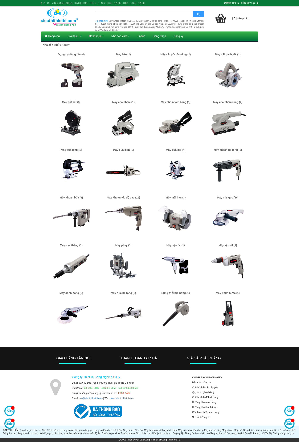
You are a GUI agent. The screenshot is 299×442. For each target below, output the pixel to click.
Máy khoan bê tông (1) (228, 149)
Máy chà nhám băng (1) (175, 102)
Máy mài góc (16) (228, 197)
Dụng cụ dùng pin (84, 430)
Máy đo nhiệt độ (77, 433)
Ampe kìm (268, 430)
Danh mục (96, 36)
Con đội (248, 433)
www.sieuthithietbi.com (121, 398)
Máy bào (148, 430)
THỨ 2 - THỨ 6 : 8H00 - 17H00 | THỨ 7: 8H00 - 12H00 (117, 3)
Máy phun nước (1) (228, 292)
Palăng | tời (258, 433)
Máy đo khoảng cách (33, 433)
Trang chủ (52, 36)
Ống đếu (127, 430)
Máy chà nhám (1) (123, 102)
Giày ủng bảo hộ (235, 433)
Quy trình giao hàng (203, 392)
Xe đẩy (268, 433)
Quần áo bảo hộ (200, 433)
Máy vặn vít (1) (228, 245)
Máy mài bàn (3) (176, 197)
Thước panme (128, 433)
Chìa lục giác (26, 430)
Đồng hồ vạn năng (12, 433)
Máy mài (238, 430)
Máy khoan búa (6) (71, 197)
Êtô (114, 430)
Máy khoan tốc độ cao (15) (123, 197)
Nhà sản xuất (120, 36)
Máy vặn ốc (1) (175, 245)
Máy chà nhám (169, 430)
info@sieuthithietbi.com (91, 398)
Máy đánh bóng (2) (71, 292)
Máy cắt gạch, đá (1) (227, 54)
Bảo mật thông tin (201, 382)
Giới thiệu (74, 36)
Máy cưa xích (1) (123, 149)
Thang (188, 433)
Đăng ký (178, 36)
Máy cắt (158, 430)
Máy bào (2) (123, 54)
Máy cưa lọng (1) (71, 149)
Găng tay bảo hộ (217, 433)
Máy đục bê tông (212, 430)
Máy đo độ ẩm (93, 433)
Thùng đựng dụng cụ (283, 433)
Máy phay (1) (123, 245)
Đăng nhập (159, 36)
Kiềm (119, 430)
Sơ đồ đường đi (201, 417)
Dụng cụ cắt (68, 430)
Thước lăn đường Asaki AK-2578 (148, 27)
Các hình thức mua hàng (205, 412)
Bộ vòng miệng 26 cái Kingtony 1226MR (156, 24)
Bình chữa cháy (144, 433)
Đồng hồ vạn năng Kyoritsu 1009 (117, 27)
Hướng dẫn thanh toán (204, 407)
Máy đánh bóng (195, 430)
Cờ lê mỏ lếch (54, 430)
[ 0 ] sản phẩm (240, 18)
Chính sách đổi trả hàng (205, 397)
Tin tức (141, 36)
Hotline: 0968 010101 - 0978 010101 (69, 3)
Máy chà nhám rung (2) (227, 102)
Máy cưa (182, 430)
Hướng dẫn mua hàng (204, 402)
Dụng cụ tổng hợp (103, 430)
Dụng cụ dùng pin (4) (71, 54)
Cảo (44, 430)
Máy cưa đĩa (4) (175, 149)
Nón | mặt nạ (158, 433)
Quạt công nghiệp (175, 433)
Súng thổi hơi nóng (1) (176, 292)
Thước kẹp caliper (111, 433)
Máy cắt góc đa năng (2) (175, 54)
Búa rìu (37, 430)
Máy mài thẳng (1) (71, 245)
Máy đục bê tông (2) (123, 292)
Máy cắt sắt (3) (71, 102)
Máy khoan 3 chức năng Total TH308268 (158, 21)
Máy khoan (227, 430)
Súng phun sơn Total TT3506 (121, 24)
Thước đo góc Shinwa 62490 (178, 27)
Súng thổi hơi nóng (252, 430)
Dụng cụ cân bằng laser (56, 433)
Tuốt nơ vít (138, 430)
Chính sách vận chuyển (205, 387)
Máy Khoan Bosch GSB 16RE (123, 21)
